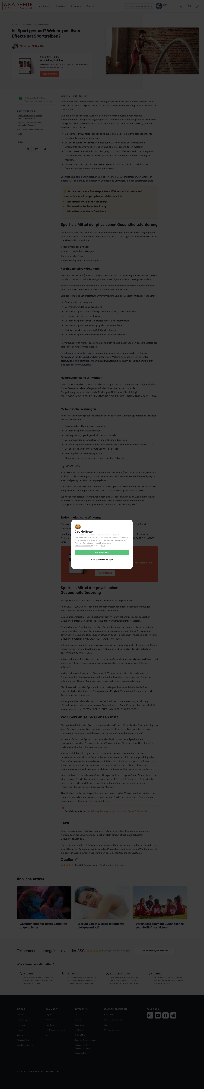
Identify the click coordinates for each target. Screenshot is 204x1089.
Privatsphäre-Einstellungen (102, 559)
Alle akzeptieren (102, 552)
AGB (103, 546)
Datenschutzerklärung (84, 546)
